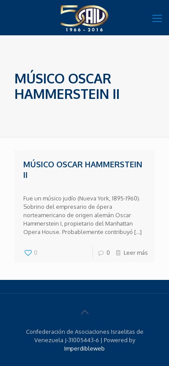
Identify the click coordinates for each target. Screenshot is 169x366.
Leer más (136, 252)
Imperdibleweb (84, 348)
